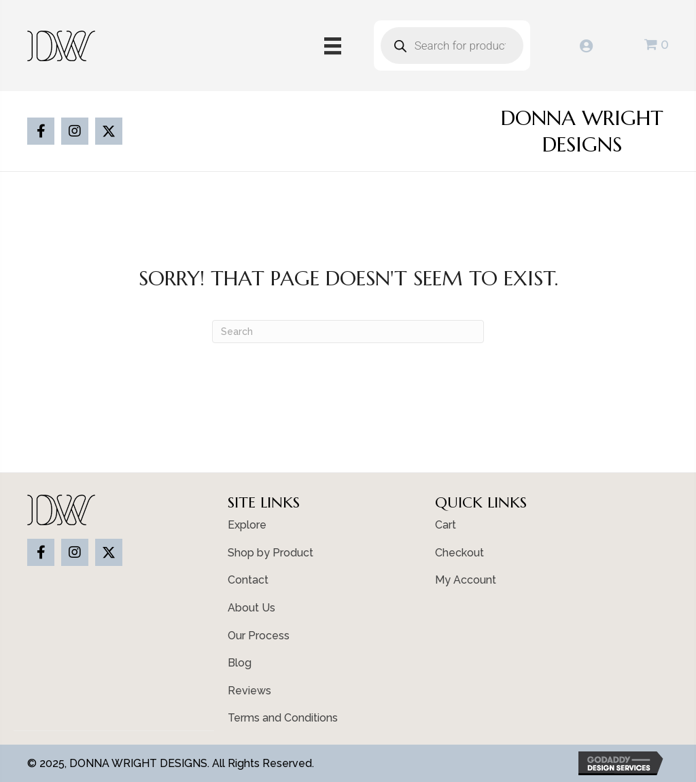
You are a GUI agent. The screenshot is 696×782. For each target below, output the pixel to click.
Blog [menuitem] (239, 662)
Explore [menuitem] (247, 524)
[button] (40, 131)
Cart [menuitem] (445, 524)
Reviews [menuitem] (249, 690)
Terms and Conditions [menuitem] (283, 717)
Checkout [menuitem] (459, 552)
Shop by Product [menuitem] (270, 552)
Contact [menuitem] (248, 579)
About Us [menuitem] (251, 607)
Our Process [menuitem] (259, 635)
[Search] (348, 331)
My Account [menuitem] (465, 579)
